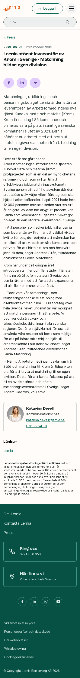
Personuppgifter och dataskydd (27, 631)
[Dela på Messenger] (35, 83)
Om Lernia (12, 514)
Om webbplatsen (16, 640)
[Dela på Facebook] (8, 83)
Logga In (47, 8)
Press (11, 37)
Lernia (8, 451)
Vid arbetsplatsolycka (19, 623)
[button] (67, 22)
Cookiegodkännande (19, 657)
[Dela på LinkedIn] (22, 83)
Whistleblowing (15, 648)
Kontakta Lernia (17, 523)
